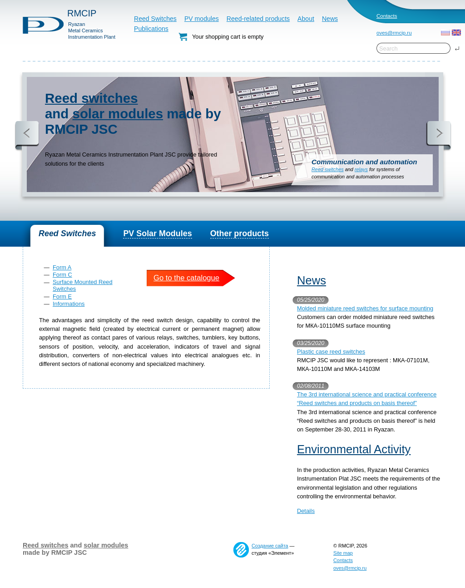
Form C (62, 274)
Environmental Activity (354, 449)
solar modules (118, 113)
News (311, 280)
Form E (62, 296)
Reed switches (91, 98)
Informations (68, 303)
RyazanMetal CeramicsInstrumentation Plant (91, 30)
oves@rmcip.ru (394, 32)
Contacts (386, 16)
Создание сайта (270, 545)
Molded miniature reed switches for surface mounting (365, 308)
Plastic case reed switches (331, 351)
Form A (62, 267)
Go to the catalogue (186, 278)
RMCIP (81, 13)
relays (361, 169)
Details (306, 510)
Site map (343, 553)
